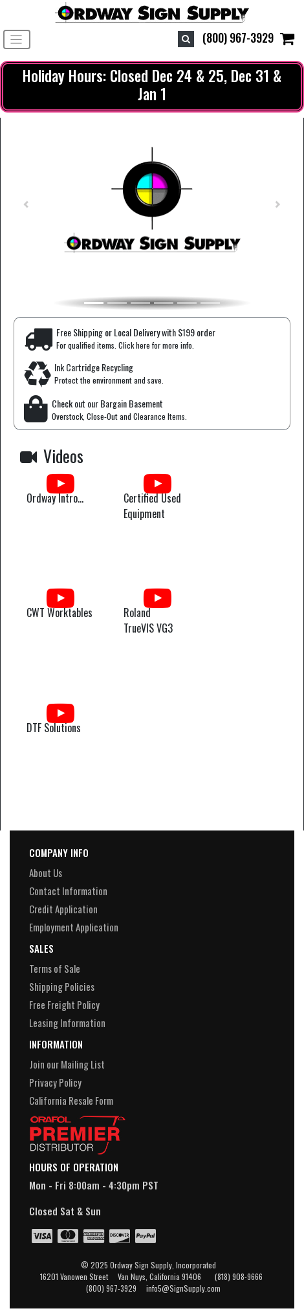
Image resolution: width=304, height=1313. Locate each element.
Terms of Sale (54, 968)
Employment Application (73, 927)
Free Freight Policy (64, 1004)
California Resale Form (71, 1100)
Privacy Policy (55, 1082)
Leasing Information (67, 1022)
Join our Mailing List (67, 1064)
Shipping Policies (61, 986)
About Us (45, 872)
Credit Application (63, 909)
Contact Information (68, 891)
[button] (20, 204)
